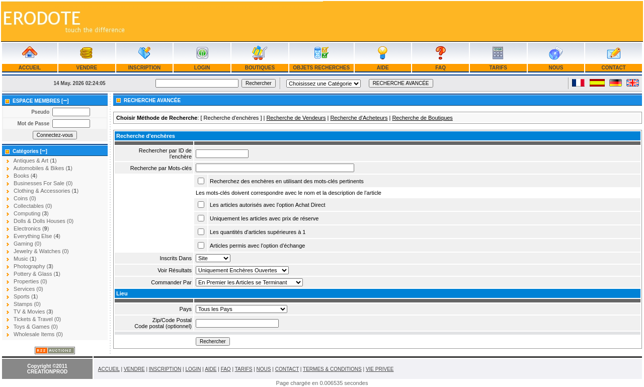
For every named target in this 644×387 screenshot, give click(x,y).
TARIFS (498, 67)
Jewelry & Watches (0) (41, 251)
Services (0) (28, 289)
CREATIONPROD (47, 371)
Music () (25, 259)
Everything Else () (37, 236)
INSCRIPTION (144, 67)
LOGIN (202, 67)
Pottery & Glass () (37, 274)
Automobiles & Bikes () (42, 168)
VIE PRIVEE (380, 369)
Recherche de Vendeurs (296, 118)
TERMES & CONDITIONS (332, 369)
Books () (25, 176)
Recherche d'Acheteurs (358, 118)
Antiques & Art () (34, 161)
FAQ (440, 67)
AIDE (382, 67)
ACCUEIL (29, 67)
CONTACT (613, 67)
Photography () (33, 266)
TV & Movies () (33, 311)
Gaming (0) (27, 244)
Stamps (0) (27, 304)
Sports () (26, 296)
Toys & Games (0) (36, 327)
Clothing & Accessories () (46, 191)
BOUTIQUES (260, 67)
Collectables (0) (33, 206)
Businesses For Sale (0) (43, 183)
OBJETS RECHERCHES (321, 67)
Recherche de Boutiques (422, 118)
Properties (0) (30, 281)
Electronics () (31, 228)
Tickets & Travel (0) (37, 319)
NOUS (556, 67)
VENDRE (87, 67)
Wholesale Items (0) (38, 334)
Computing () (31, 213)
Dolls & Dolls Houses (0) (43, 221)
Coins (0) (25, 198)
